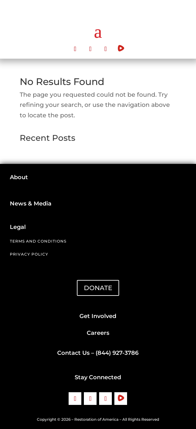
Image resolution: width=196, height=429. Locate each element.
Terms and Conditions (38, 241)
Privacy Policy (29, 254)
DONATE (98, 288)
